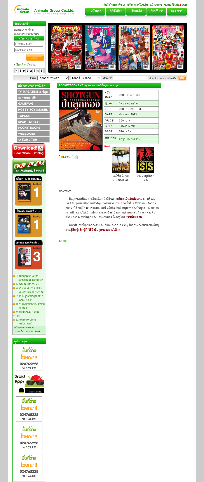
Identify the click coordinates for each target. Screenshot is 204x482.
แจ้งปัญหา (156, 4)
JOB (184, 4)
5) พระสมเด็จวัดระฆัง (26, 284)
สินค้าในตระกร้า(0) (114, 4)
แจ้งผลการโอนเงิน (137, 4)
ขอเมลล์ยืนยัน (172, 4)
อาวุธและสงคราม (130, 139)
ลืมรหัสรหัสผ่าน (26, 64)
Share (63, 240)
